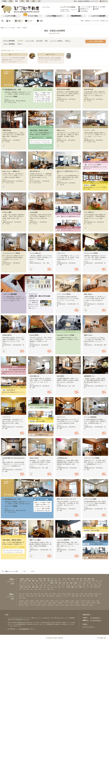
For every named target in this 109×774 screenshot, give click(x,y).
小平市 (66, 603)
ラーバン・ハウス (89, 130)
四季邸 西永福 (6, 130)
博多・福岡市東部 (95, 587)
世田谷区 (21, 601)
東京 (19, 28)
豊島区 (47, 601)
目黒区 (72, 601)
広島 (25, 587)
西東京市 (43, 605)
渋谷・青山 (22, 594)
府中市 (71, 603)
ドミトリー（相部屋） (56, 40)
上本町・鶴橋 (42, 585)
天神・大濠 (22, 589)
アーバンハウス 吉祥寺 (92, 164)
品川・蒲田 (44, 594)
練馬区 (67, 601)
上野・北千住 (52, 594)
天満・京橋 (34, 585)
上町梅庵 (89, 185)
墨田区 (39, 603)
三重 (48, 581)
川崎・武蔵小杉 (50, 596)
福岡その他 (50, 589)
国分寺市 (21, 605)
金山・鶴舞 (79, 581)
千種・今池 (72, 581)
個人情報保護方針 (24, 629)
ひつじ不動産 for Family (38, 435)
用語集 (96, 9)
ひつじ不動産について (54, 16)
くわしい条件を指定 (96, 41)
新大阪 (28, 585)
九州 (39, 1)
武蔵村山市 (85, 605)
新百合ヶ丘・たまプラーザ (63, 596)
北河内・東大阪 (65, 585)
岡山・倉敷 (50, 587)
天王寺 (99, 583)
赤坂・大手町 (79, 594)
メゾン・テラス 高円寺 (63, 294)
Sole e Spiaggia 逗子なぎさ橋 (13, 369)
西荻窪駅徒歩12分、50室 (13, 89)
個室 (46, 40)
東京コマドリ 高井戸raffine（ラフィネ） (69, 216)
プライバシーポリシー (89, 626)
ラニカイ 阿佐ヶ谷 (35, 253)
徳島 (33, 587)
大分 (76, 587)
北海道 (4, 1)
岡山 (29, 587)
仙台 (55, 579)
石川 (44, 581)
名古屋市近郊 (87, 581)
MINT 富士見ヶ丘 (35, 171)
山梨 (41, 581)
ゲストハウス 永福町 (90, 499)
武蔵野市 (60, 603)
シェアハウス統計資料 (98, 16)
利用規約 (85, 624)
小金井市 (88, 603)
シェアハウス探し (11, 16)
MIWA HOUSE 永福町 (63, 89)
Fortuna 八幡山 (7, 212)
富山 (56, 581)
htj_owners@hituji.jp (95, 620)
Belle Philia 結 (88, 89)
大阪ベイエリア (52, 585)
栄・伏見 (64, 581)
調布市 (55, 603)
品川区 (88, 601)
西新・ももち (42, 589)
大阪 (56, 583)
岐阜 (37, 581)
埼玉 (81, 579)
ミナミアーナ (6, 417)
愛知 (25, 581)
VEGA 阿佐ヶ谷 (34, 376)
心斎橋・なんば (91, 583)
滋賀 (71, 583)
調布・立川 (34, 596)
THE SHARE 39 (8, 390)
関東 (16, 1)
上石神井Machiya (62, 458)
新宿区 (42, 601)
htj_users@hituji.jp (95, 617)
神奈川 (73, 579)
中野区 (52, 601)
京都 (60, 583)
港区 (35, 603)
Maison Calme (34, 458)
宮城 (44, 579)
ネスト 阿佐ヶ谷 (89, 212)
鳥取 (37, 587)
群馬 (89, 579)
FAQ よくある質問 (99, 7)
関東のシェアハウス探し (8, 28)
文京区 (31, 603)
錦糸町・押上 (98, 594)
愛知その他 (26, 583)
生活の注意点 (83, 11)
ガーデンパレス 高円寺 (91, 253)
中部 (22, 1)
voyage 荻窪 (33, 212)
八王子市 (32, 605)
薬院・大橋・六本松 (31, 589)
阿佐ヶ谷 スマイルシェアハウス (66, 499)
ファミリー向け (33, 16)
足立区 (57, 601)
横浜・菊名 (42, 596)
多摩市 (27, 605)
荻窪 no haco (88, 335)
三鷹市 (50, 603)
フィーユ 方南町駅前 (90, 417)
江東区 (97, 601)
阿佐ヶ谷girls (88, 294)
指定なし (68, 40)
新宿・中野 (29, 594)
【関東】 (64, 579)
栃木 (85, 579)
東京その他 (22, 598)
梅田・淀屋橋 (82, 583)
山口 (41, 587)
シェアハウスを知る (68, 7)
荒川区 (21, 603)
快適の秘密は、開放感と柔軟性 (39, 130)
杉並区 (25, 28)
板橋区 (32, 601)
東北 (10, 1)
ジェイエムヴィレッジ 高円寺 (11, 253)
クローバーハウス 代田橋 (91, 458)
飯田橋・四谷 (71, 594)
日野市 (57, 605)
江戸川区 (83, 601)
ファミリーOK (29, 40)
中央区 (45, 603)
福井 (52, 581)
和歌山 (76, 583)
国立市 (38, 605)
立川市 (82, 603)
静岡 (33, 581)
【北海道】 (22, 579)
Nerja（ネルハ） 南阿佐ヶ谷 (10, 171)
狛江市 (62, 605)
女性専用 (20, 40)
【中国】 (21, 587)
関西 (27, 1)
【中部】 (21, 581)
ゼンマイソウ (61, 417)
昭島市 (67, 605)
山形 (48, 579)
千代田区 (76, 603)
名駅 (59, 581)
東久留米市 (51, 605)
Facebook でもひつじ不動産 (65, 335)
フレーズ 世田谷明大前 (64, 202)
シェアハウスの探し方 (85, 7)
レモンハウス (61, 253)
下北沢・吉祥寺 (61, 594)
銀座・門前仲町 (89, 594)
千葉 (77, 579)
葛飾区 (26, 603)
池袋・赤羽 (37, 594)
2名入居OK (39, 40)
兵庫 (63, 583)
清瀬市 (99, 603)
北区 (93, 601)
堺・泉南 (73, 585)
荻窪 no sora (61, 130)
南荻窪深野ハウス (89, 376)
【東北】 (40, 579)
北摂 (58, 585)
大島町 (91, 605)
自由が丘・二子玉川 (24, 596)
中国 (33, 1)
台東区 (77, 601)
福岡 (72, 587)
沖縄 (80, 587)
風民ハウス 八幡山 (35, 540)
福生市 (72, 605)
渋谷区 (62, 601)
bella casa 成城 (36, 421)
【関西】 (51, 583)
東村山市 (77, 605)
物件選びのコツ (83, 9)
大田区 (37, 601)
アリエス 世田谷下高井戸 (39, 407)
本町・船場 (22, 585)
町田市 (93, 603)
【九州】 (68, 587)
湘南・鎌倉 (75, 596)
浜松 (97, 581)
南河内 (79, 585)
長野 (29, 581)
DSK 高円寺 (60, 376)
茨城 (93, 579)
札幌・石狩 (33, 579)
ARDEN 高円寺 (6, 335)
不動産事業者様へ (76, 16)
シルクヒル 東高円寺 (63, 540)
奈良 (67, 583)
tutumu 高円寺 (34, 335)
